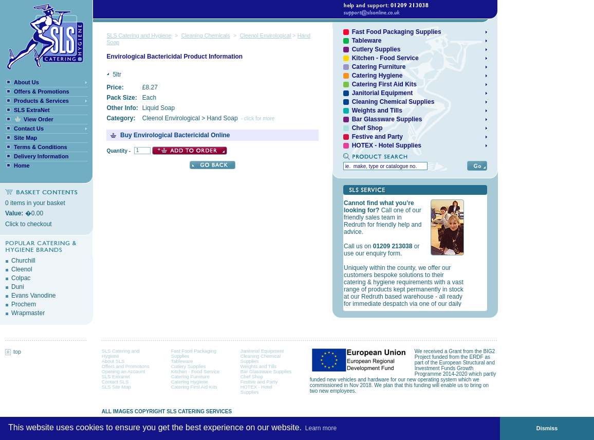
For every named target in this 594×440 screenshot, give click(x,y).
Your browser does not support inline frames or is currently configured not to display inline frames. (410, 253)
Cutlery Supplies (188, 366)
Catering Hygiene (189, 381)
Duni (17, 286)
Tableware (182, 361)
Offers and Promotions (126, 366)
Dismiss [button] (547, 428)
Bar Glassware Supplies (266, 371)
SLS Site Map (116, 387)
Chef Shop (251, 376)
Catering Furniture (190, 376)
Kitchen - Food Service (385, 58)
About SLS (113, 361)
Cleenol (21, 269)
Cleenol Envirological (265, 35)
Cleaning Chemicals (205, 35)
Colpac (20, 278)
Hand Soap (222, 118)
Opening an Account (123, 371)
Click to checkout (28, 224)
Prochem (23, 304)
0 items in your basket (35, 203)
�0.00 (24, 213)
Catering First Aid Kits (194, 387)
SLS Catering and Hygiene (138, 35)
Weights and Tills (258, 366)
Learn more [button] (321, 428)
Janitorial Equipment (262, 351)
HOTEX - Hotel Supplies (386, 145)
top (13, 352)
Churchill (23, 260)
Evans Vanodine (33, 295)
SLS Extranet (116, 376)
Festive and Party (259, 381)
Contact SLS (115, 381)
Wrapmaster (28, 313)
